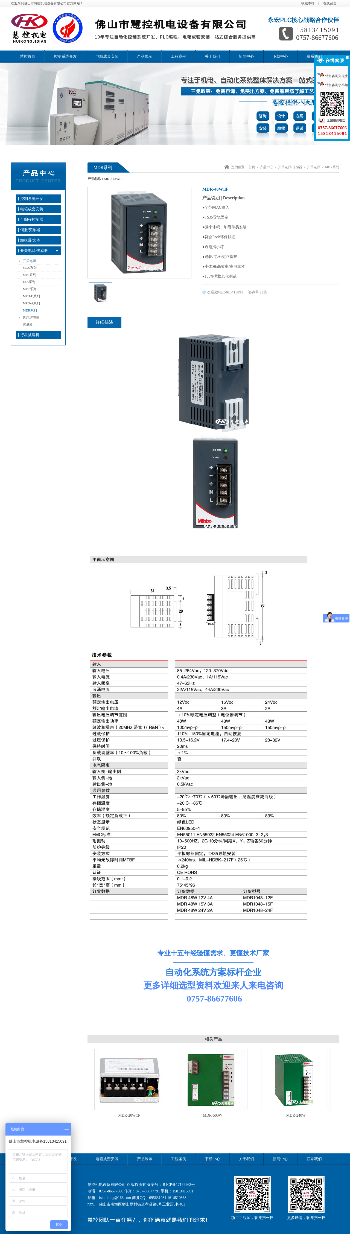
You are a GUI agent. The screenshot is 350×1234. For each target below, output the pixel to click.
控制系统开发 (65, 56)
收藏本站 (307, 3)
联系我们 (314, 56)
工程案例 (178, 56)
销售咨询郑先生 (332, 76)
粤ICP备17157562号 (178, 1185)
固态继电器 (31, 317)
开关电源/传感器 (34, 251)
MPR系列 (29, 289)
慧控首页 (27, 56)
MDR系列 (30, 310)
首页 (252, 167)
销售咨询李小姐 (332, 85)
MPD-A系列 (31, 303)
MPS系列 (29, 275)
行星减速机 (29, 335)
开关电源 (29, 261)
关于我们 (212, 56)
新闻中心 (246, 56)
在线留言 (329, 3)
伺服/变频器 (30, 230)
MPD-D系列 (31, 296)
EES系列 (29, 282)
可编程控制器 (31, 219)
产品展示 (144, 56)
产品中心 (266, 167)
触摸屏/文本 (30, 240)
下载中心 (280, 56)
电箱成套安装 (106, 56)
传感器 (28, 324)
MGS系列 (30, 268)
